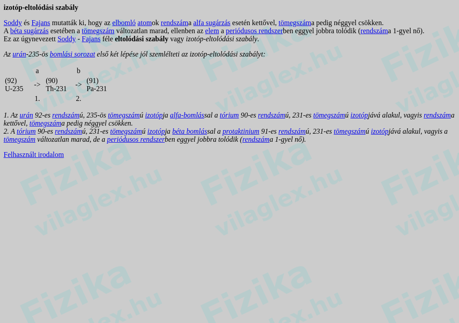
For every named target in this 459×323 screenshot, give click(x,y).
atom (144, 22)
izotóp (154, 115)
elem (212, 31)
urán (19, 54)
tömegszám (295, 22)
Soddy (13, 22)
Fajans (40, 22)
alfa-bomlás (187, 115)
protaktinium (241, 131)
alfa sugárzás (212, 22)
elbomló (124, 22)
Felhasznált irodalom (34, 154)
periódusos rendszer (254, 31)
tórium (229, 115)
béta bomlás (189, 131)
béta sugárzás (29, 31)
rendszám (174, 22)
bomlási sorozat (72, 54)
